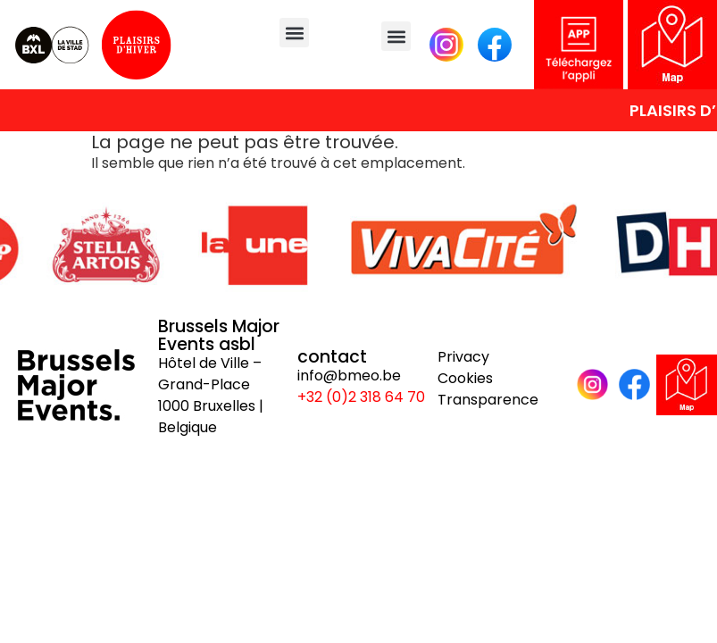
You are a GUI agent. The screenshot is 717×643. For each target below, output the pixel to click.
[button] (294, 32)
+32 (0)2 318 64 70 (361, 397)
